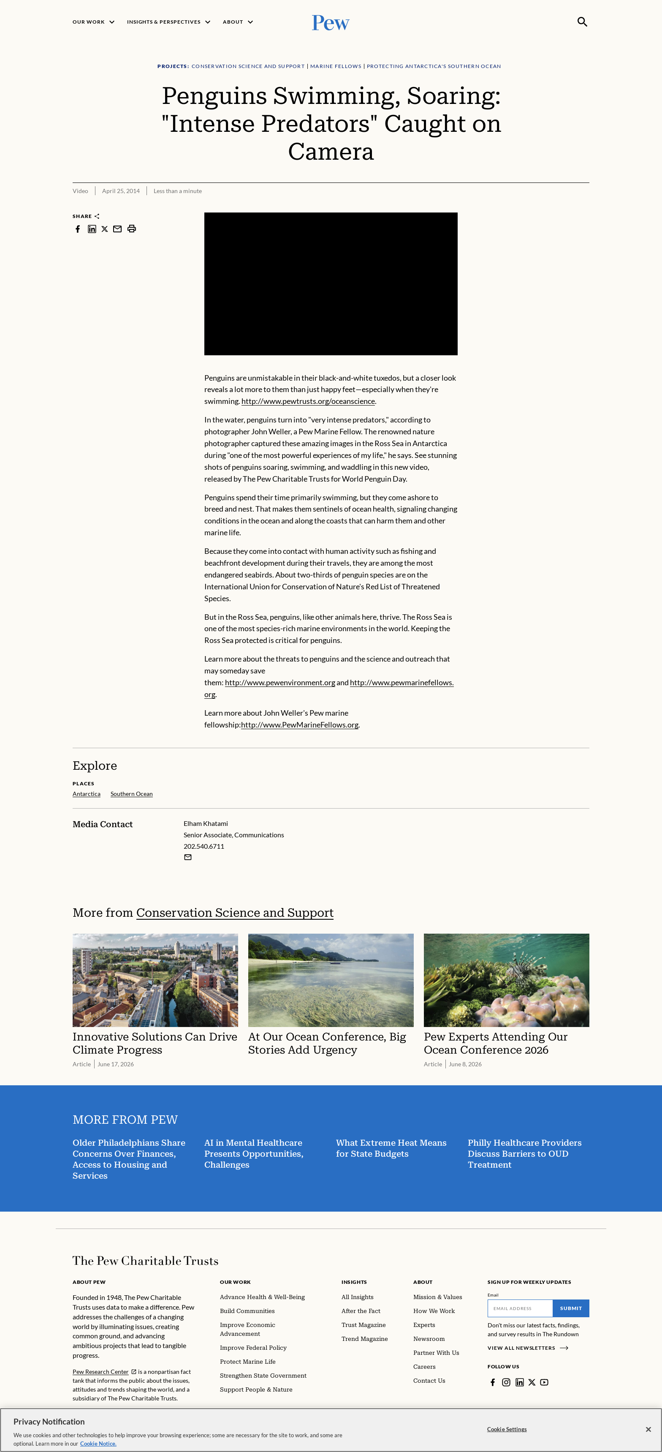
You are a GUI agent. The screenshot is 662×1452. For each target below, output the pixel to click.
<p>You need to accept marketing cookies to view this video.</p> (331, 283)
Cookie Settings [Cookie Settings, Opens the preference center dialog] (507, 1436)
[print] (132, 228)
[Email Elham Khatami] (188, 857)
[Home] (145, 1260)
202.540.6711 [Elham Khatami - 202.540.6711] (204, 846)
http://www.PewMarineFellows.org (299, 724)
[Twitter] (532, 1382)
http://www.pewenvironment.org (280, 682)
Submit (571, 1308)
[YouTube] (544, 1382)
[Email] (520, 1308)
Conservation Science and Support (235, 912)
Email (493, 1295)
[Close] (648, 1436)
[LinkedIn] (520, 1382)
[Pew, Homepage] (331, 21)
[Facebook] (493, 1382)
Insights (354, 1282)
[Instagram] (506, 1382)
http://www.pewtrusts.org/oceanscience (308, 401)
